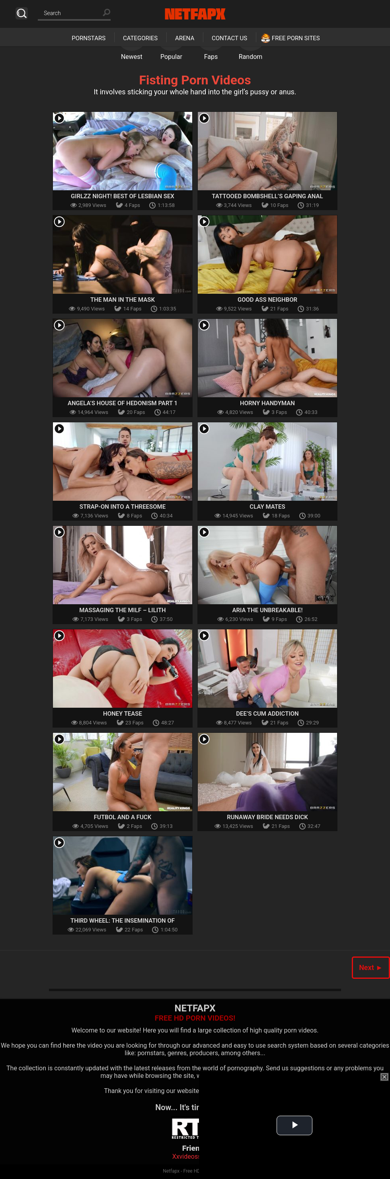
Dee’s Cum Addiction (267, 713)
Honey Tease (122, 713)
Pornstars (88, 38)
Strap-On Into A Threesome (123, 506)
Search (22, 13)
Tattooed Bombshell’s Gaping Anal (267, 196)
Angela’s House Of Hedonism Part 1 (122, 403)
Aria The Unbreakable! (267, 610)
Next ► (371, 967)
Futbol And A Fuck (122, 817)
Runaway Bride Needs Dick (267, 817)
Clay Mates (267, 506)
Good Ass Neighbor (267, 299)
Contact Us (229, 38)
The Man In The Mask (122, 299)
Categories (140, 38)
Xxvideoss (186, 1156)
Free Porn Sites (296, 38)
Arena (184, 38)
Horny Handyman (267, 403)
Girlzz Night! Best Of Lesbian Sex (122, 196)
